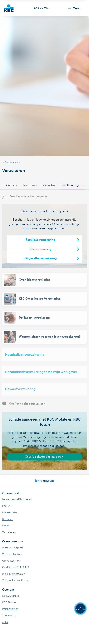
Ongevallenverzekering (40, 258)
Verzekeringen (12, 162)
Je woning (29, 185)
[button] (74, 8)
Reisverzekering (40, 249)
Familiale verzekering (40, 239)
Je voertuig (48, 185)
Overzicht (11, 185)
